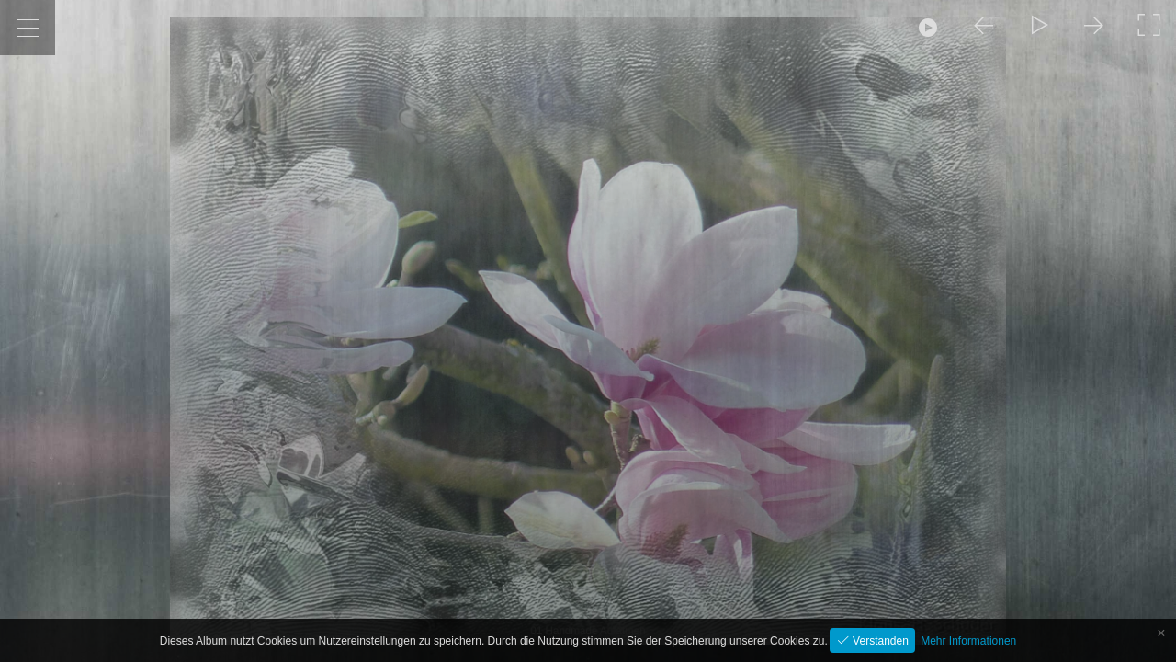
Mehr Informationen (968, 640)
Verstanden (879, 640)
